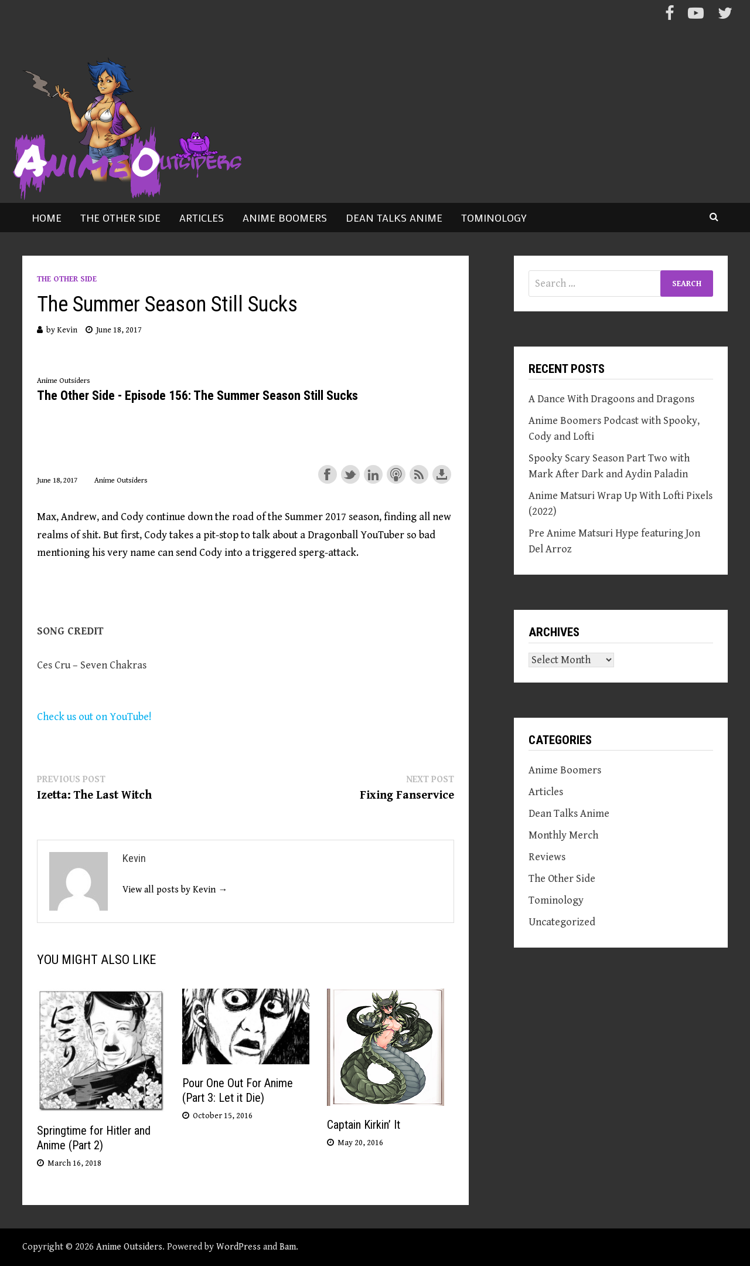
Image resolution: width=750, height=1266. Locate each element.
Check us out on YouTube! (94, 717)
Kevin (67, 330)
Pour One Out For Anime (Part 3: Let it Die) (237, 1090)
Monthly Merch (563, 835)
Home (47, 218)
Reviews (547, 857)
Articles (201, 218)
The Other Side (120, 218)
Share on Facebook (327, 474)
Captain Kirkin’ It (363, 1125)
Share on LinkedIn (373, 474)
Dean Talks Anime (394, 218)
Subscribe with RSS (419, 474)
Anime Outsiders (129, 1247)
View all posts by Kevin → (174, 889)
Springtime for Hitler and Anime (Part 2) (94, 1138)
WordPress (238, 1247)
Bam (287, 1247)
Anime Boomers (285, 218)
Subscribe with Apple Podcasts (396, 474)
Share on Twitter (350, 474)
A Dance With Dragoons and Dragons (611, 399)
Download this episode (441, 474)
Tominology (494, 218)
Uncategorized (562, 922)
